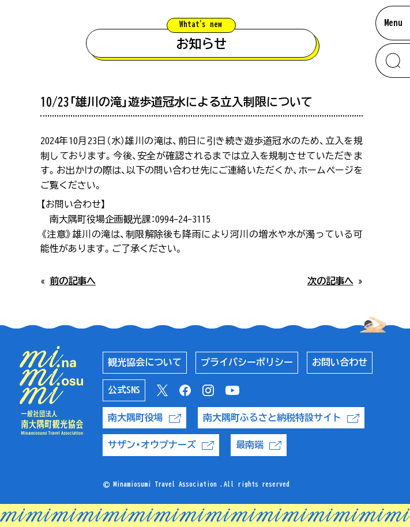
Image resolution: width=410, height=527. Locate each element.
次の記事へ (330, 280)
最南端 (258, 445)
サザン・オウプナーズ (161, 445)
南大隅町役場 (144, 418)
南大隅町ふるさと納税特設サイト (281, 418)
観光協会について (145, 362)
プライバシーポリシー (247, 362)
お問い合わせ (339, 362)
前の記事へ (73, 280)
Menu (393, 22)
